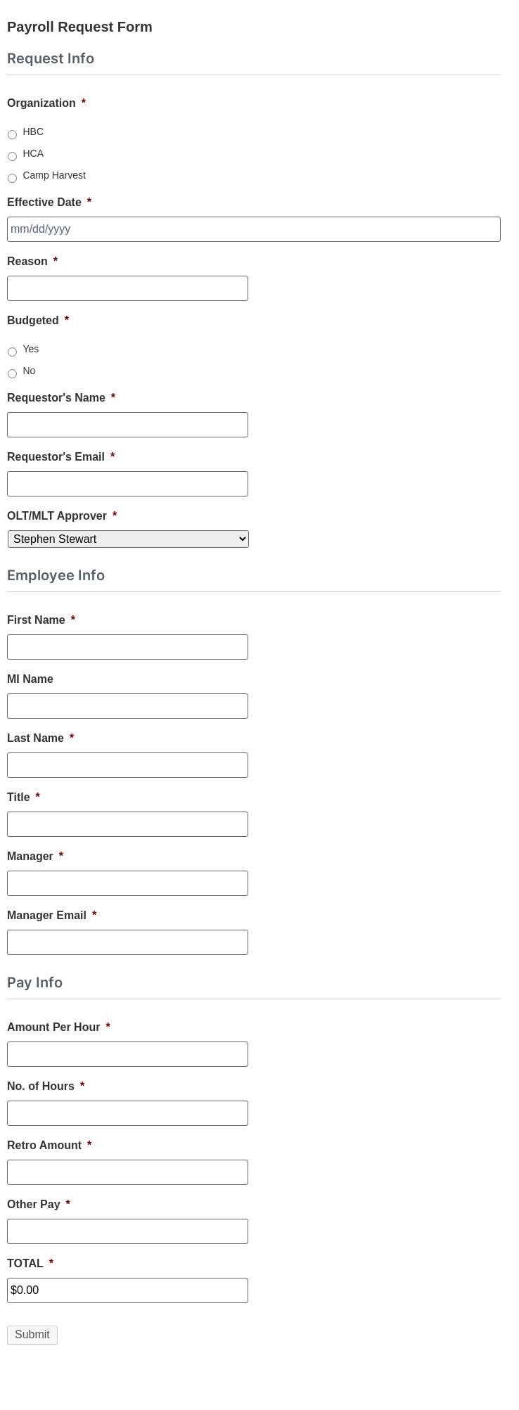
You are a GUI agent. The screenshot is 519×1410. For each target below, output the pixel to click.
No (29, 370)
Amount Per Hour (58, 1027)
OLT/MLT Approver (62, 516)
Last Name (40, 738)
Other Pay (38, 1204)
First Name (41, 620)
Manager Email (51, 915)
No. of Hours (45, 1086)
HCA (33, 153)
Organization (46, 103)
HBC (33, 131)
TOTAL (30, 1263)
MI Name (30, 679)
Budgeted (38, 320)
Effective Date (49, 202)
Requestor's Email (61, 457)
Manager (35, 856)
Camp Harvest (54, 175)
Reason (32, 261)
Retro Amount (49, 1145)
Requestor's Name (61, 398)
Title (23, 797)
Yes (31, 348)
